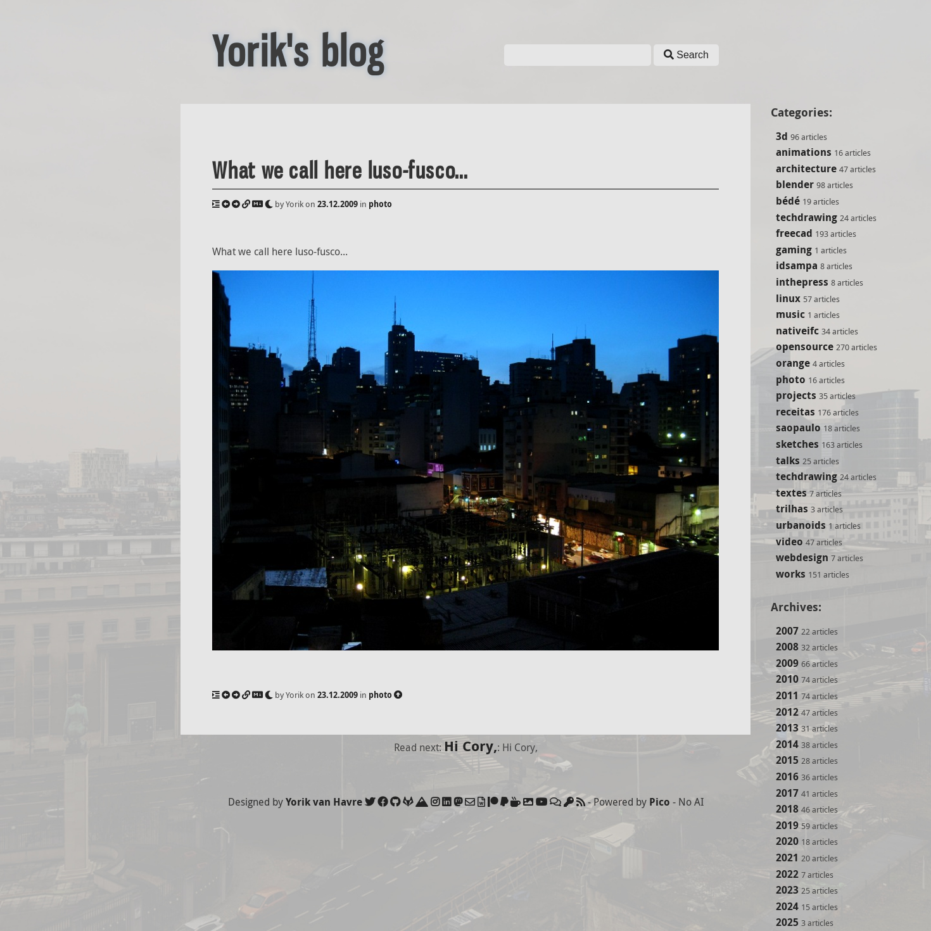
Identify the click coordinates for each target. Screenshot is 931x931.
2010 (787, 679)
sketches (797, 444)
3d (782, 136)
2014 (787, 744)
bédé (788, 201)
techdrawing (806, 217)
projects (796, 395)
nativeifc (797, 331)
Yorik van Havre (324, 802)
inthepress (802, 282)
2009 (787, 663)
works (791, 574)
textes (791, 493)
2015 (787, 760)
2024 (787, 906)
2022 (787, 874)
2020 (787, 841)
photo (791, 379)
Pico (659, 802)
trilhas (792, 509)
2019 (787, 825)
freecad (794, 233)
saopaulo (798, 427)
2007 (787, 631)
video (789, 541)
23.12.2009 (337, 204)
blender (795, 184)
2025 (787, 922)
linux (788, 298)
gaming (794, 249)
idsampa (797, 265)
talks (788, 460)
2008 (787, 647)
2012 (787, 712)
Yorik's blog (298, 52)
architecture (806, 168)
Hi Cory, (470, 746)
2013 (787, 728)
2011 (787, 695)
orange (793, 363)
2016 (787, 776)
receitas (795, 412)
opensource (804, 346)
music (790, 314)
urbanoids (801, 525)
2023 (787, 890)
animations (804, 152)
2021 (787, 857)
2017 (787, 793)
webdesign (802, 557)
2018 (787, 809)
